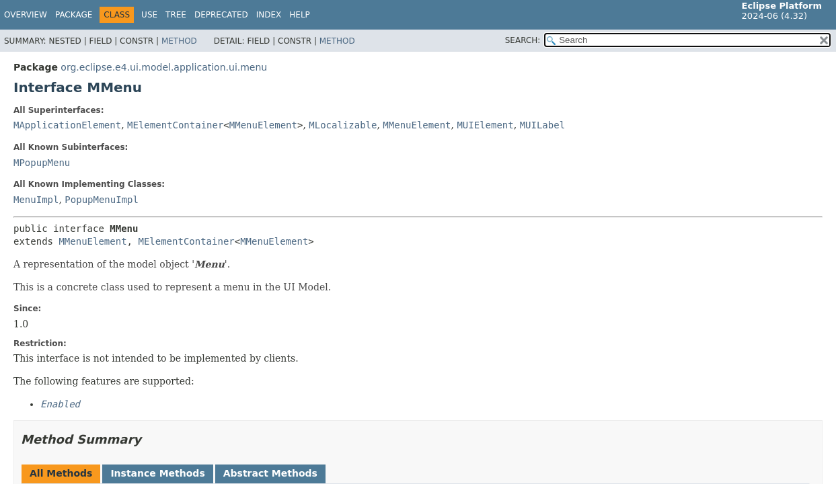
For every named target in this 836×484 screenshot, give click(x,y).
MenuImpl (36, 199)
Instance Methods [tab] (157, 473)
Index (269, 14)
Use (149, 14)
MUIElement (485, 125)
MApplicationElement (67, 125)
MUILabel (542, 125)
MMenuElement (263, 125)
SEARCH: (523, 40)
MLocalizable (343, 125)
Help (299, 14)
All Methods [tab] (61, 473)
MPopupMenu (41, 162)
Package (73, 14)
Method (179, 41)
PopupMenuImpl (102, 199)
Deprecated (221, 14)
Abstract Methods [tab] (270, 473)
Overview (25, 14)
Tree (175, 14)
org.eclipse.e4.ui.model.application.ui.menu (164, 67)
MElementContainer (175, 125)
